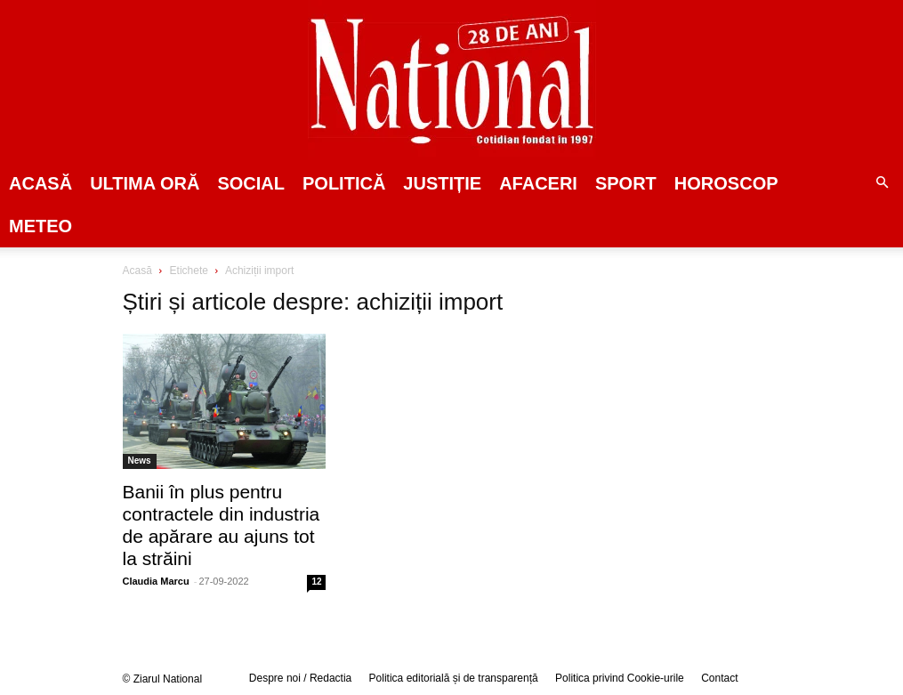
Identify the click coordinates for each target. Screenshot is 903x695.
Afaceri (538, 183)
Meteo (40, 226)
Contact (719, 678)
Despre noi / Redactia (300, 678)
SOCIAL (251, 183)
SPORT (626, 183)
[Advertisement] (711, 399)
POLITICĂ (343, 183)
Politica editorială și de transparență (453, 678)
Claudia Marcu (156, 581)
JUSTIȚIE (442, 183)
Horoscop (726, 183)
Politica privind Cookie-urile (619, 678)
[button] (881, 183)
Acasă (40, 183)
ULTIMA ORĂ (144, 183)
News (139, 460)
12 (316, 581)
